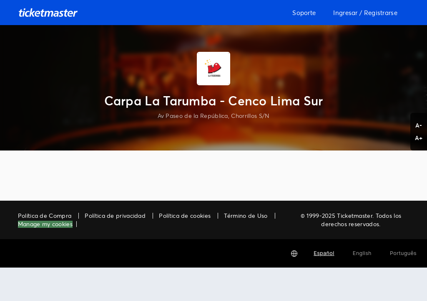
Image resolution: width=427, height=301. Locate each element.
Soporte (304, 12)
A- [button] (418, 125)
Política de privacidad (115, 215)
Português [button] (403, 253)
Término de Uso (245, 215)
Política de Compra (44, 215)
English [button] (362, 253)
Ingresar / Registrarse (365, 12)
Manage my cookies (45, 224)
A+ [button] (419, 138)
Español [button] (324, 253)
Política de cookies (185, 215)
